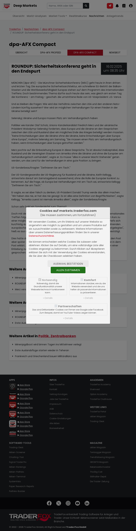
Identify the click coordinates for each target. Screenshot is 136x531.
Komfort (90, 280)
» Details (48, 298)
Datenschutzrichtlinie (41, 236)
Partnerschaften (70, 306)
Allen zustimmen (68, 270)
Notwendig (49, 280)
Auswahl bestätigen (68, 264)
